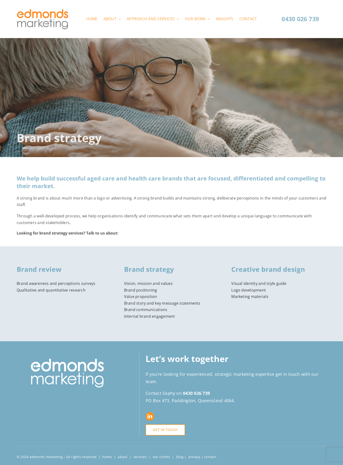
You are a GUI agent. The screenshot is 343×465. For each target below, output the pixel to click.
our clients (161, 457)
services (140, 457)
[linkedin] (150, 416)
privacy (194, 457)
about (122, 457)
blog (179, 457)
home (107, 457)
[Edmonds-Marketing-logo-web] (43, 10)
